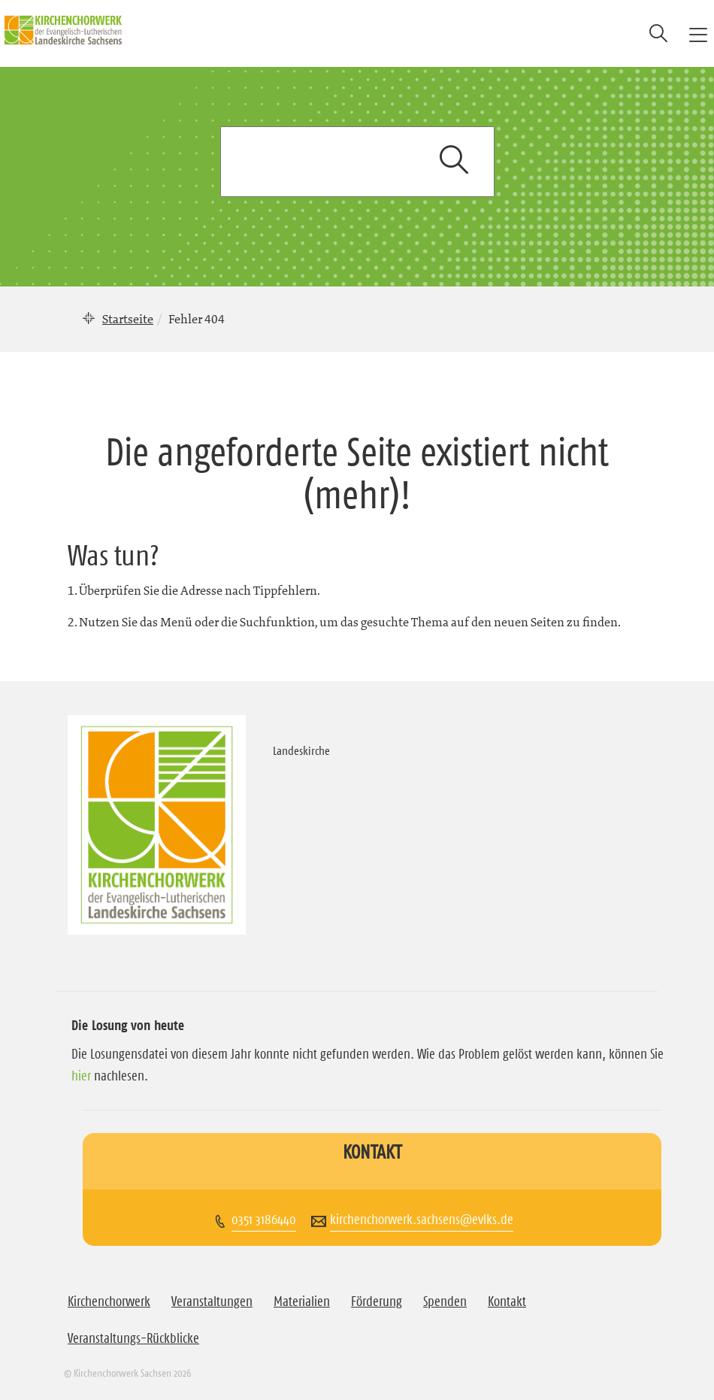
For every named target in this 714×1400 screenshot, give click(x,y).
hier (81, 1076)
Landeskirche (301, 750)
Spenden (445, 1301)
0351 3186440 (263, 1219)
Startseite (127, 319)
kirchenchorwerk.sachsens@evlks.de (421, 1219)
